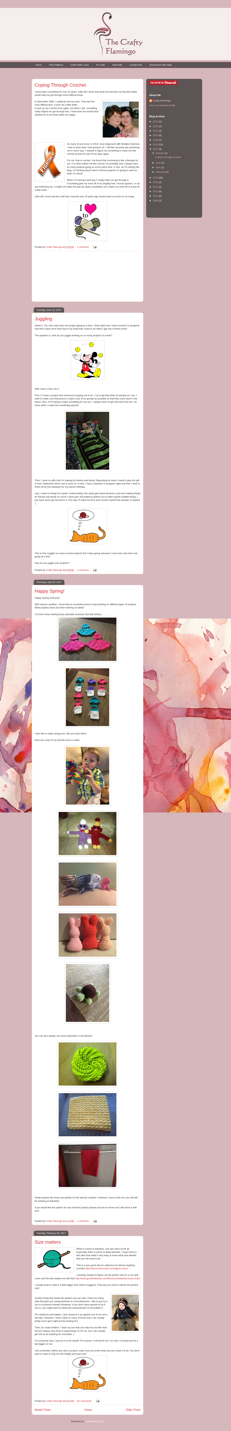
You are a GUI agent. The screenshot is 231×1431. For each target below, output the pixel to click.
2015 (156, 182)
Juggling (43, 318)
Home (39, 65)
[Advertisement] (87, 276)
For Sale (100, 65)
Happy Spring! (49, 591)
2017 (156, 149)
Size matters (48, 1242)
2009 (156, 200)
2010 (156, 196)
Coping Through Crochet (60, 85)
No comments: (85, 1401)
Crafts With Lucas (79, 65)
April (158, 167)
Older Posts (133, 1409)
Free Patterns (56, 65)
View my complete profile (162, 105)
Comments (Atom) (94, 1421)
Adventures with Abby (160, 65)
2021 (156, 130)
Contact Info (135, 65)
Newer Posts (43, 1409)
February (161, 172)
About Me (117, 65)
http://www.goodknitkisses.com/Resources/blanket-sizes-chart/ (107, 1278)
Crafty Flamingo (162, 100)
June (159, 162)
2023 (156, 121)
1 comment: (83, 247)
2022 (156, 126)
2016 (156, 177)
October (160, 153)
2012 (156, 187)
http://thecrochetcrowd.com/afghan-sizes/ (106, 1268)
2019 (156, 140)
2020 (156, 135)
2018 (156, 144)
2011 (156, 191)
